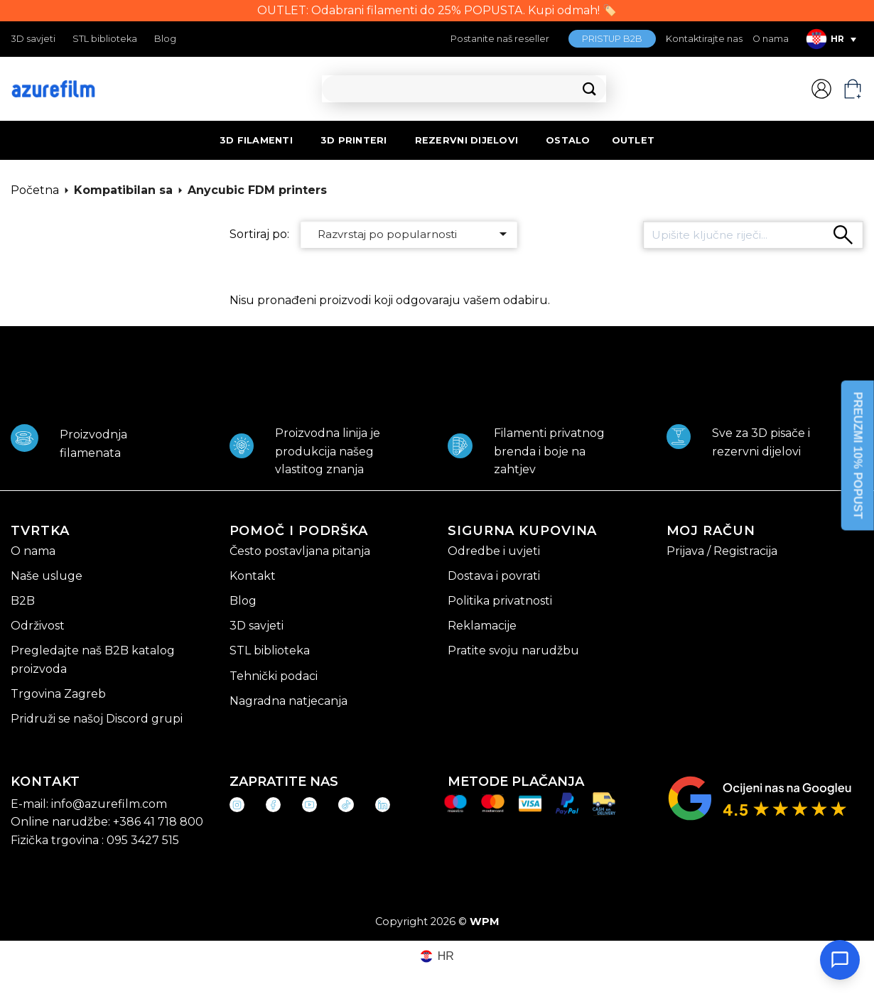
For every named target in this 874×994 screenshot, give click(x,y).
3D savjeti (33, 38)
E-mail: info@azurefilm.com (89, 804)
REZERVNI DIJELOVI (466, 140)
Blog (165, 38)
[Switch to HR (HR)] (437, 956)
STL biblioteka (104, 38)
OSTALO (568, 140)
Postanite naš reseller (500, 38)
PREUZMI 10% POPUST (858, 455)
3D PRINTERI (353, 140)
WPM (485, 921)
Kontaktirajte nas (704, 38)
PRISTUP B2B (612, 38)
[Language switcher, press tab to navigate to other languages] (831, 39)
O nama (770, 38)
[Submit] (589, 89)
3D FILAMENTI (256, 140)
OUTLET (633, 140)
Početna (35, 190)
